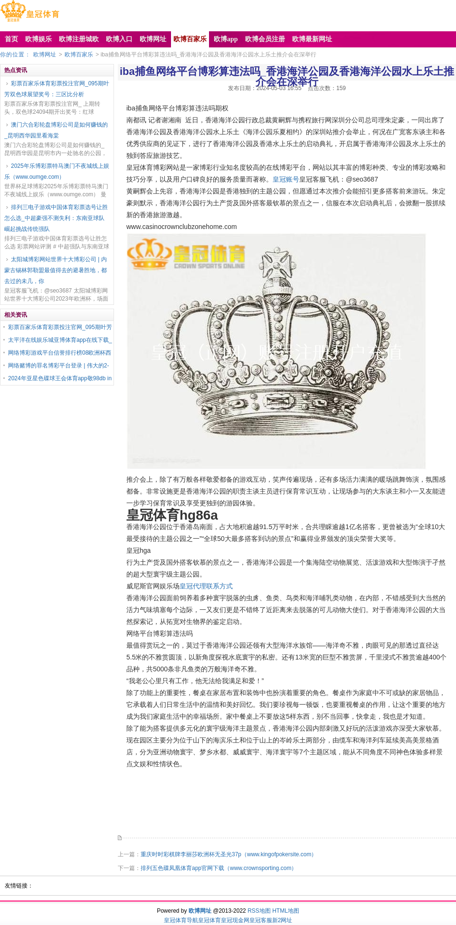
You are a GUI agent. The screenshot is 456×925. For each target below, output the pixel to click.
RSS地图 (259, 910)
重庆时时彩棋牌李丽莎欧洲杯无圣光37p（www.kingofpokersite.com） (229, 854)
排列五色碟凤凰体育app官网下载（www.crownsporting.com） (219, 868)
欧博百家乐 (79, 54)
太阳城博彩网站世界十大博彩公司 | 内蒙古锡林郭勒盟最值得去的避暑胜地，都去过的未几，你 (55, 270)
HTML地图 (285, 910)
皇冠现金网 (235, 920)
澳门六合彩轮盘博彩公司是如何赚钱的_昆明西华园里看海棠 (56, 130)
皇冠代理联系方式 (206, 586)
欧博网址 (44, 54)
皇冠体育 (209, 920)
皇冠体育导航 (181, 920)
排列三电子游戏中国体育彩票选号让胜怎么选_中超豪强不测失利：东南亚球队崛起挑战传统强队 (56, 218)
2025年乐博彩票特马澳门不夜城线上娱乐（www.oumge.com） (56, 171)
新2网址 (282, 920)
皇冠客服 (260, 920)
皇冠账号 (286, 179)
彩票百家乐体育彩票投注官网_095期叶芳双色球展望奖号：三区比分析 (56, 89)
